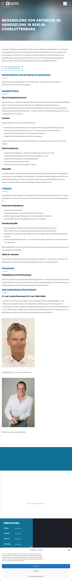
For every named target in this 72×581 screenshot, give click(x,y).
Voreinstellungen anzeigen (36, 576)
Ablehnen (36, 571)
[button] (69, 550)
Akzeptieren (36, 566)
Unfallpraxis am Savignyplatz (18, 49)
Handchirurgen (29, 61)
